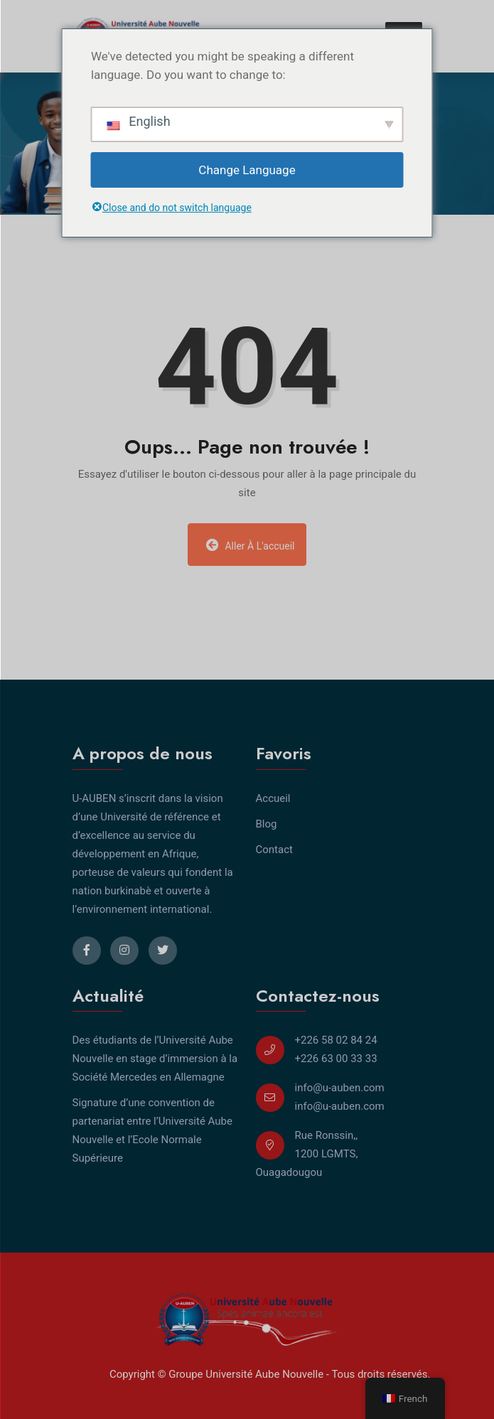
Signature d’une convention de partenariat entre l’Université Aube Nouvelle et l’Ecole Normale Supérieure (152, 1130)
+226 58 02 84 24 (336, 1040)
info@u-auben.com (340, 1087)
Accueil (273, 798)
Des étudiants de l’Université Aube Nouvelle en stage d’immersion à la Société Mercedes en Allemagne (155, 1058)
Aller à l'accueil (250, 545)
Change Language (246, 170)
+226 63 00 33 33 (336, 1058)
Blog (266, 824)
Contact (274, 849)
